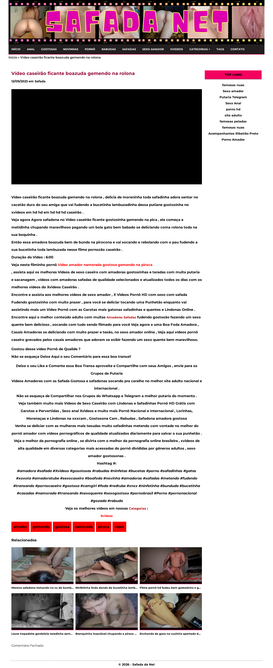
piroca (103, 527)
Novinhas (70, 49)
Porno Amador (233, 139)
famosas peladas (233, 121)
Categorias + (199, 49)
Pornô (90, 49)
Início (15, 49)
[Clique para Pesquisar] (259, 48)
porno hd (233, 109)
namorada (84, 527)
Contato (238, 49)
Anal (31, 49)
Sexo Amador (153, 49)
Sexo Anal (233, 103)
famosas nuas (233, 85)
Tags (220, 49)
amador (20, 527)
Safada (40, 81)
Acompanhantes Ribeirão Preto (233, 133)
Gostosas (49, 49)
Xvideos (176, 49)
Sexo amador (233, 91)
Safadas (129, 49)
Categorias (137, 508)
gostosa (62, 527)
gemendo (41, 527)
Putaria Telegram (233, 97)
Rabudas (109, 49)
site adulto (233, 115)
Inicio (13, 57)
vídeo (119, 527)
